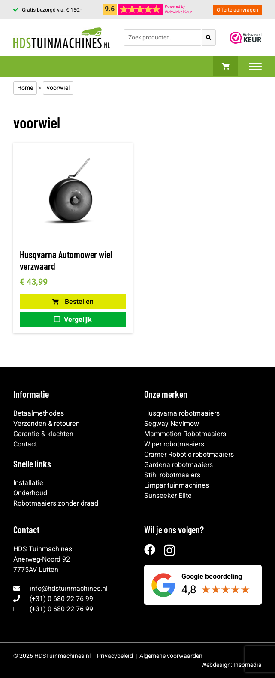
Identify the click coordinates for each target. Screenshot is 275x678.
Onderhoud (30, 493)
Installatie (28, 483)
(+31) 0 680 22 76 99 (61, 599)
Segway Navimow (171, 424)
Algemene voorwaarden (170, 655)
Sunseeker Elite (168, 496)
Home (25, 87)
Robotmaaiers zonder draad (55, 503)
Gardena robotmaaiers (178, 465)
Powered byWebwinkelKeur (178, 9)
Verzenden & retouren (46, 424)
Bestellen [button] (73, 302)
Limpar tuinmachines (176, 485)
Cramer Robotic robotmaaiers (189, 454)
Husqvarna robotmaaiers (182, 413)
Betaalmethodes (38, 413)
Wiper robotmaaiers (174, 444)
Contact (25, 444)
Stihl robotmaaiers (172, 475)
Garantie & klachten (43, 434)
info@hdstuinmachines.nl (69, 588)
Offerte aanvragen (237, 10)
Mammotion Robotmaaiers (185, 434)
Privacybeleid (115, 655)
